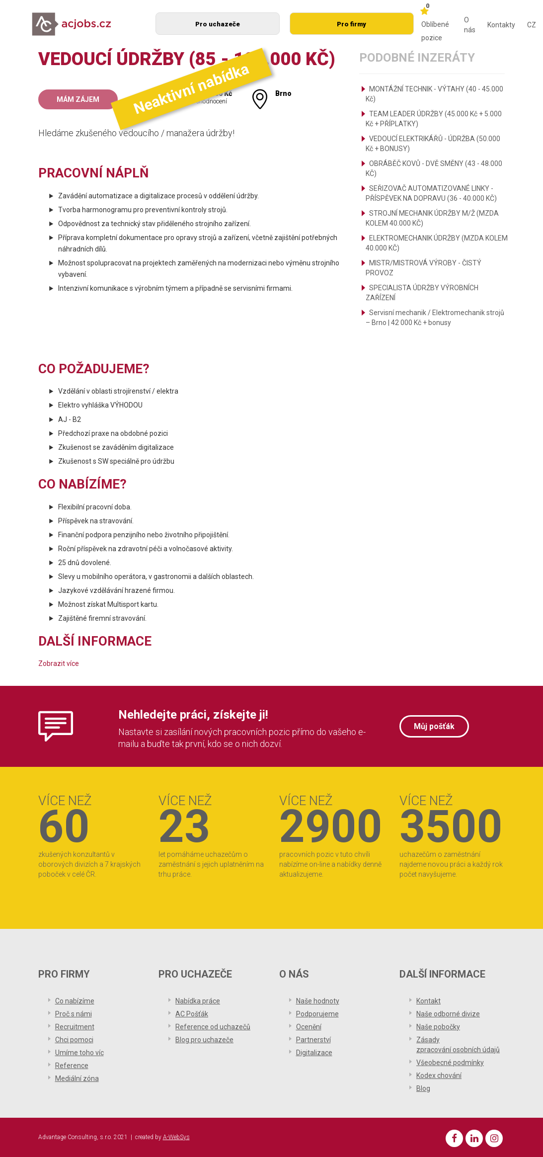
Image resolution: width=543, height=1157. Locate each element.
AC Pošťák (191, 1014)
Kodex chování (439, 1075)
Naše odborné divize (448, 1014)
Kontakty (501, 25)
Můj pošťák (434, 726)
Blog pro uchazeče (204, 1040)
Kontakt (428, 1001)
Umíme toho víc (79, 1053)
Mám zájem (78, 99)
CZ (531, 25)
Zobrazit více (58, 663)
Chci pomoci (74, 1040)
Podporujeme (317, 1014)
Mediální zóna (77, 1078)
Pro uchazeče (217, 24)
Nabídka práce (197, 1001)
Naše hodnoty (317, 1001)
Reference (71, 1066)
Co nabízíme (74, 1001)
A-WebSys (176, 1137)
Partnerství (313, 1040)
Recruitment (74, 1027)
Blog (423, 1088)
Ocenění (308, 1027)
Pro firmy (351, 24)
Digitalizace (314, 1053)
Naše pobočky (438, 1027)
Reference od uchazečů (212, 1027)
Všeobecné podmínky (450, 1063)
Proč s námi (73, 1014)
